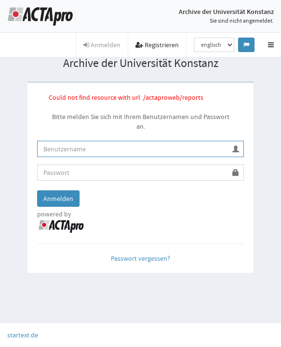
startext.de (22, 335)
